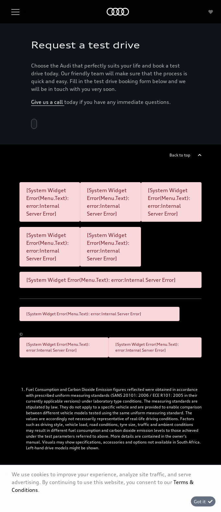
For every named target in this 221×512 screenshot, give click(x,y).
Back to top (179, 155)
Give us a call (47, 102)
